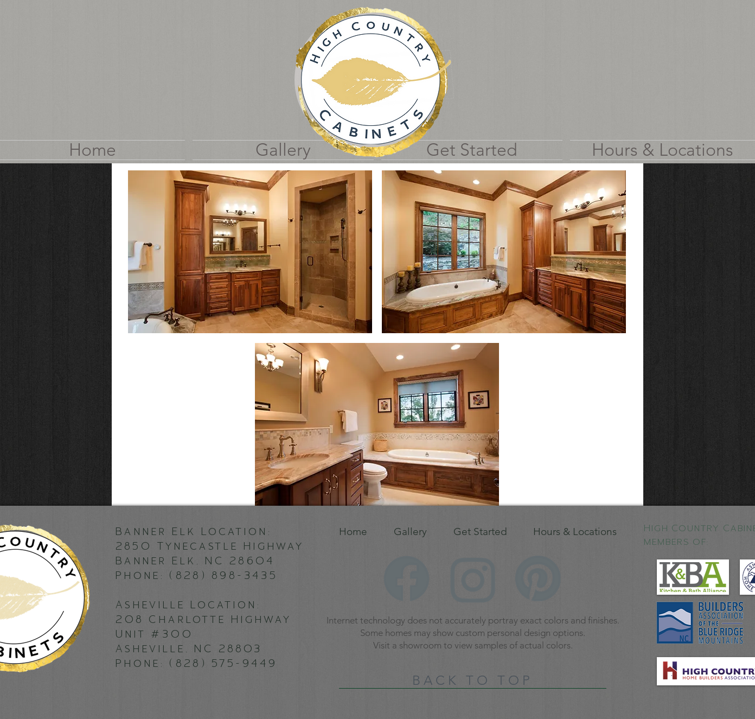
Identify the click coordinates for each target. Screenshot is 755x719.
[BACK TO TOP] (472, 680)
